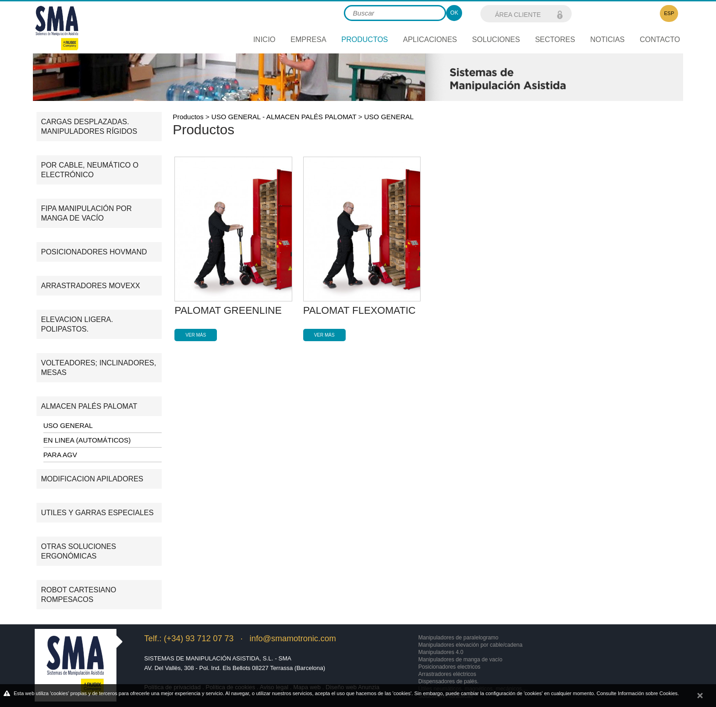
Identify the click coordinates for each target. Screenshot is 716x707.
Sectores (555, 39)
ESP (669, 13)
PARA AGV (60, 455)
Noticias (607, 39)
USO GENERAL (68, 425)
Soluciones (496, 39)
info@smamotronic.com (292, 638)
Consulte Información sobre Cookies (636, 693)
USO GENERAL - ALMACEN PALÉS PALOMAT (284, 117)
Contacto (660, 39)
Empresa (308, 39)
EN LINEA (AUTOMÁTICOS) (87, 440)
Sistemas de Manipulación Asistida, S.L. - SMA (217, 658)
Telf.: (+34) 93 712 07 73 (189, 638)
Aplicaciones (430, 39)
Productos (188, 117)
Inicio (264, 39)
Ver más (195, 335)
